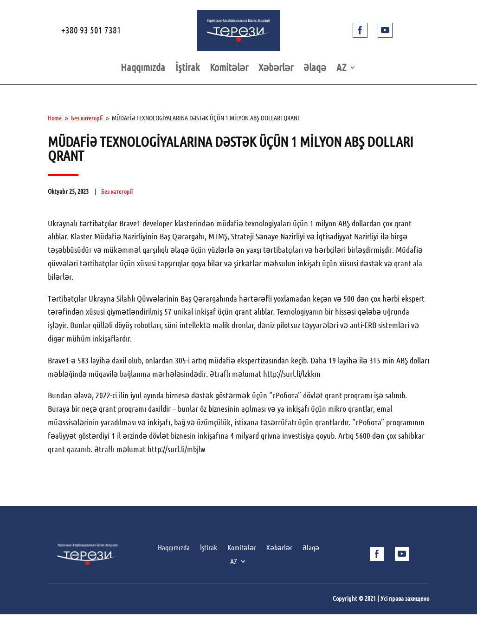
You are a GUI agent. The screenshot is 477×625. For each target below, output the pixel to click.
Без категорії (117, 191)
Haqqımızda (143, 68)
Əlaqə (314, 68)
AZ (341, 68)
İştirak (187, 68)
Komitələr (229, 68)
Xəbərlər (275, 68)
